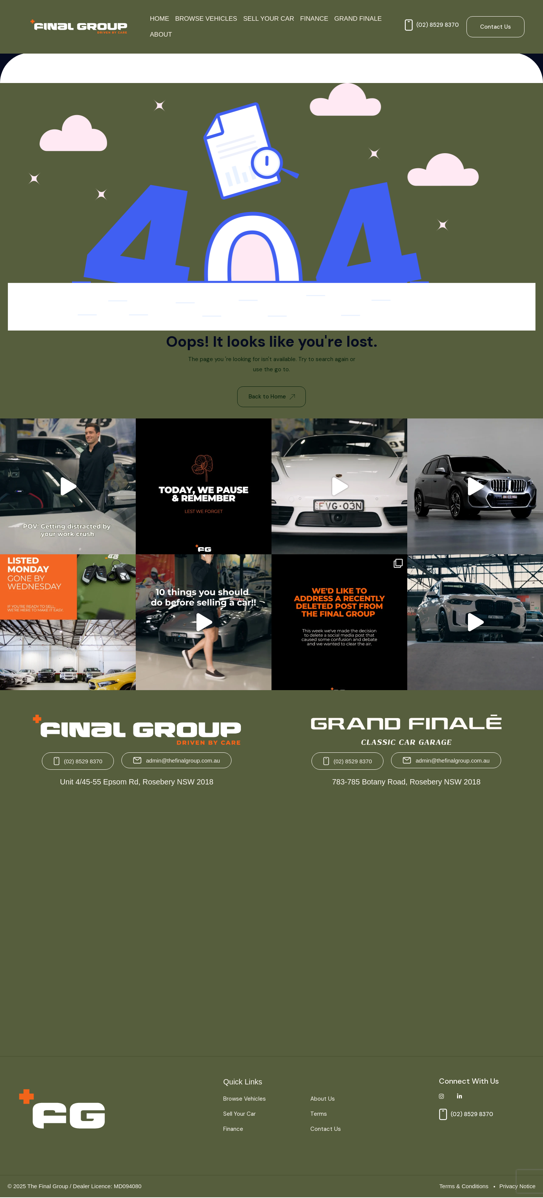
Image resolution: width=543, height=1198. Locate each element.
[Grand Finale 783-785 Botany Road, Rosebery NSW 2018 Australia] (405, 919)
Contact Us (325, 1129)
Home (159, 18)
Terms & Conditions (463, 1186)
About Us (322, 1099)
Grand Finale (358, 18)
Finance (314, 18)
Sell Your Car (268, 18)
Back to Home (271, 396)
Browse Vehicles (206, 18)
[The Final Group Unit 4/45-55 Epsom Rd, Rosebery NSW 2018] (138, 919)
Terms (318, 1114)
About (161, 34)
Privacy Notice (517, 1186)
